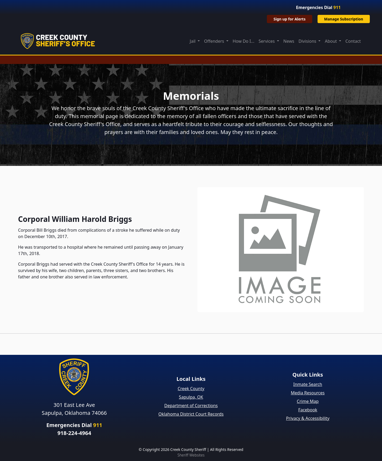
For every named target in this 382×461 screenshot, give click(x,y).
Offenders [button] (214, 41)
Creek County (191, 388)
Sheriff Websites (191, 455)
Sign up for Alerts (290, 18)
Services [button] (267, 41)
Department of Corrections (191, 405)
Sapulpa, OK (191, 397)
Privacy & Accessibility (307, 418)
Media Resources (308, 393)
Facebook (307, 410)
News (288, 41)
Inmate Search (307, 384)
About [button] (331, 41)
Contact (353, 41)
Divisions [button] (307, 41)
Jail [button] (193, 41)
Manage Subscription (343, 18)
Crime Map (308, 401)
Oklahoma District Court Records (191, 414)
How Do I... (243, 41)
